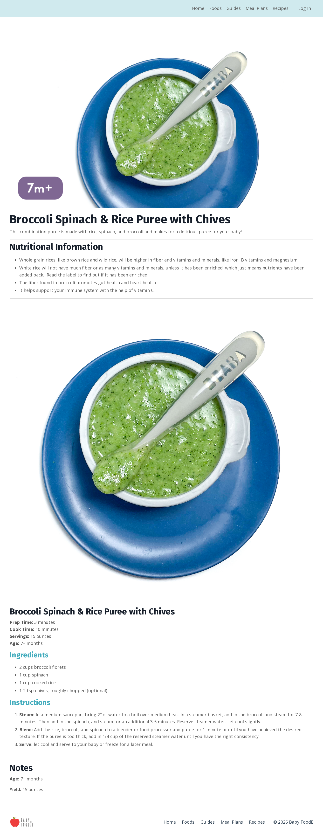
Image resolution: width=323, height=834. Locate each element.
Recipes (281, 8)
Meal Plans (257, 8)
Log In (304, 8)
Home (198, 8)
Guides (234, 8)
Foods (215, 8)
